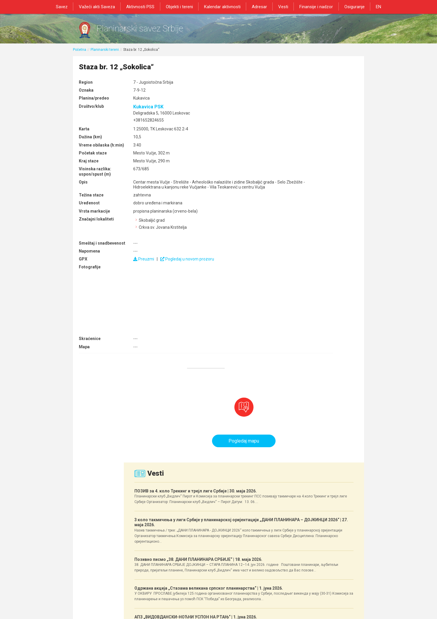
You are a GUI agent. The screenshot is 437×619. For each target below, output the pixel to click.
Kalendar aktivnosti (223, 6)
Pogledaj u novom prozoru (179, 281)
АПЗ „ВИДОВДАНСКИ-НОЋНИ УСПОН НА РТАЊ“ (315, 400)
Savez (68, 6)
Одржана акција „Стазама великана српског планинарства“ (315, 349)
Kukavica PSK (140, 113)
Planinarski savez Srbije (163, 31)
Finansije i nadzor (312, 6)
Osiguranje (349, 6)
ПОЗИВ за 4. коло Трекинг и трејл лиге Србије (312, 165)
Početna (79, 55)
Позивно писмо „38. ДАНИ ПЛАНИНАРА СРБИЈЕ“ (315, 293)
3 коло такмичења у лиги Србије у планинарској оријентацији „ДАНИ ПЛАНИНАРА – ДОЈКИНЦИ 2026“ (315, 227)
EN (371, 6)
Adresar (258, 6)
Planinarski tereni (105, 55)
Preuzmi (135, 281)
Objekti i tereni (181, 6)
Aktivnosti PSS (144, 6)
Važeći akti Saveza (102, 6)
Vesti (281, 6)
